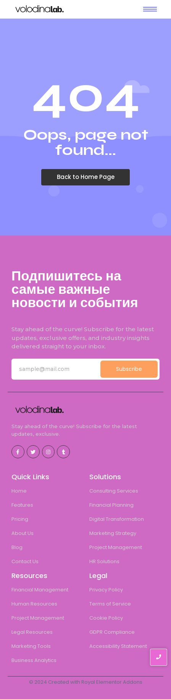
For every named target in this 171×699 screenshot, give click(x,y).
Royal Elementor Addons (111, 682)
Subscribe (129, 369)
